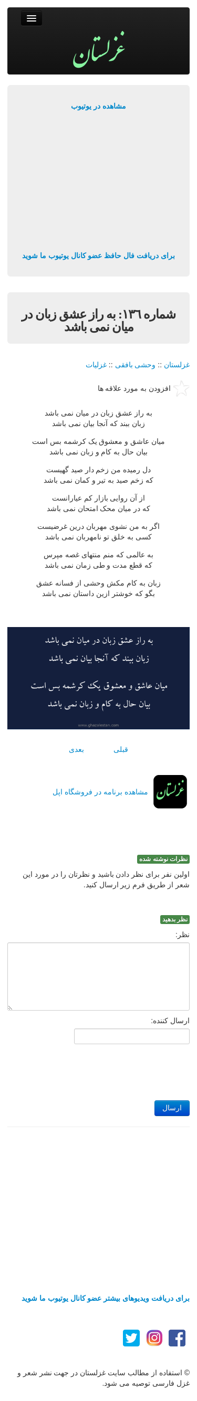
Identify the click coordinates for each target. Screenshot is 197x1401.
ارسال (172, 1108)
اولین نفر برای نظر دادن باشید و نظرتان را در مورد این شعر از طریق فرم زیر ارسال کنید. (106, 879)
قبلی (120, 749)
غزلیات (96, 364)
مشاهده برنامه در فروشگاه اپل (100, 792)
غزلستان (177, 364)
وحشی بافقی (135, 364)
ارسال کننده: (170, 1020)
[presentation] (110, 1069)
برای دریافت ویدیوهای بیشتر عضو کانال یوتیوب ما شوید (106, 1298)
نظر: (182, 934)
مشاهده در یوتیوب (98, 106)
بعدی (76, 749)
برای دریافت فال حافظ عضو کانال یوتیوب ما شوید (98, 255)
